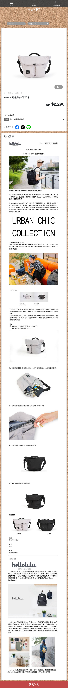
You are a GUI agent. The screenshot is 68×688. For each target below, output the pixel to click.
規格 (6, 119)
